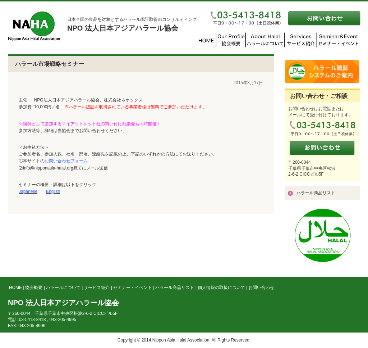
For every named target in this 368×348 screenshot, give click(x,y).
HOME (15, 287)
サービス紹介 (97, 287)
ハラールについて (63, 287)
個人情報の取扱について (221, 287)
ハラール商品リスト (315, 192)
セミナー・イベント (132, 287)
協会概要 (33, 287)
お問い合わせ (261, 287)
